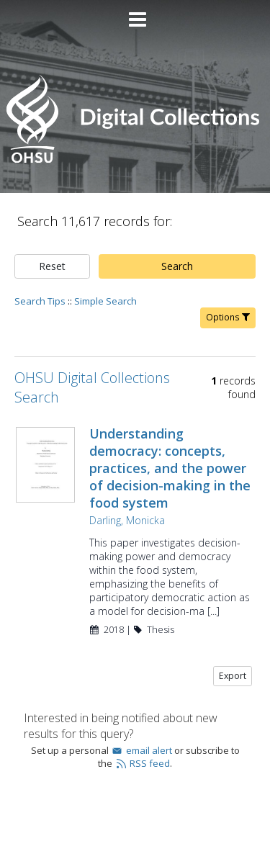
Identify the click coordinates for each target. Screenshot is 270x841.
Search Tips (40, 300)
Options (228, 317)
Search (177, 266)
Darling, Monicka (127, 520)
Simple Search (105, 300)
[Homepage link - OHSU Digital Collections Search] (134, 159)
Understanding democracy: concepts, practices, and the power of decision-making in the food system (170, 468)
